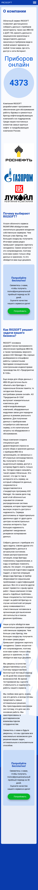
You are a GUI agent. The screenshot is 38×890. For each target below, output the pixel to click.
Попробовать (20, 311)
